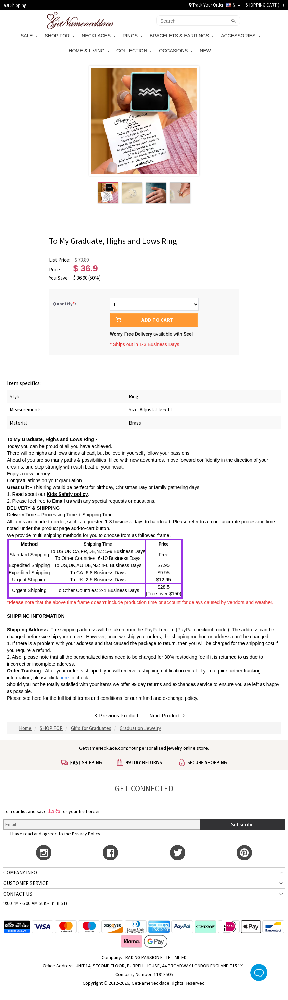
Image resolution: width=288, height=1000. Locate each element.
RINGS (132, 35)
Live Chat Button (258, 972)
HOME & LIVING (88, 50)
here (36, 698)
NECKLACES (98, 35)
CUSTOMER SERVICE (25, 883)
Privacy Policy (86, 834)
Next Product (167, 715)
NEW (206, 50)
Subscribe (242, 824)
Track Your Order (206, 5)
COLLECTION (134, 50)
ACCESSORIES (240, 35)
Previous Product (117, 715)
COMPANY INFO (20, 872)
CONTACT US (17, 893)
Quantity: (64, 304)
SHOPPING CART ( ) (265, 5)
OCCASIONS (175, 50)
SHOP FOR (60, 35)
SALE (29, 35)
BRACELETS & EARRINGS (182, 35)
